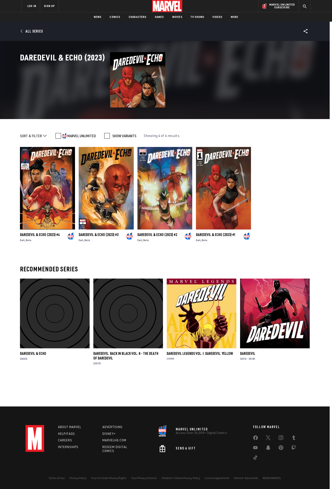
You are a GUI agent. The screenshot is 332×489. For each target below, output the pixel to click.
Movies (177, 17)
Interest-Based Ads (246, 478)
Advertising (112, 427)
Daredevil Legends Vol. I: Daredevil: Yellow (200, 379)
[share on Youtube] (255, 448)
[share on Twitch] (293, 448)
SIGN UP (49, 6)
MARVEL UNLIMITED (81, 162)
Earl (22, 266)
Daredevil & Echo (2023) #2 (157, 260)
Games (159, 17)
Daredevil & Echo (33, 379)
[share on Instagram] (281, 438)
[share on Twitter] (268, 438)
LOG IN (31, 6)
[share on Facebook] (255, 438)
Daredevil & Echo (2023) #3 (98, 260)
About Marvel (69, 427)
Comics (115, 17)
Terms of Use (57, 478)
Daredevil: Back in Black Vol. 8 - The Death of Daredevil (125, 381)
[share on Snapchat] (268, 448)
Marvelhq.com (114, 440)
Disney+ (109, 434)
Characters (137, 17)
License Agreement (217, 478)
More (234, 17)
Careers (65, 440)
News (97, 17)
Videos (217, 17)
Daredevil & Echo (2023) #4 (40, 260)
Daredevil (247, 379)
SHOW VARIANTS (124, 162)
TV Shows (197, 17)
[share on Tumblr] (293, 438)
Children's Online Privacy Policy (181, 478)
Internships (68, 447)
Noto (28, 266)
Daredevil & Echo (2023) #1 (216, 260)
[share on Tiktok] (255, 458)
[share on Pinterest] (281, 448)
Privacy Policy (77, 478)
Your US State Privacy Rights (109, 478)
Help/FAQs (66, 434)
